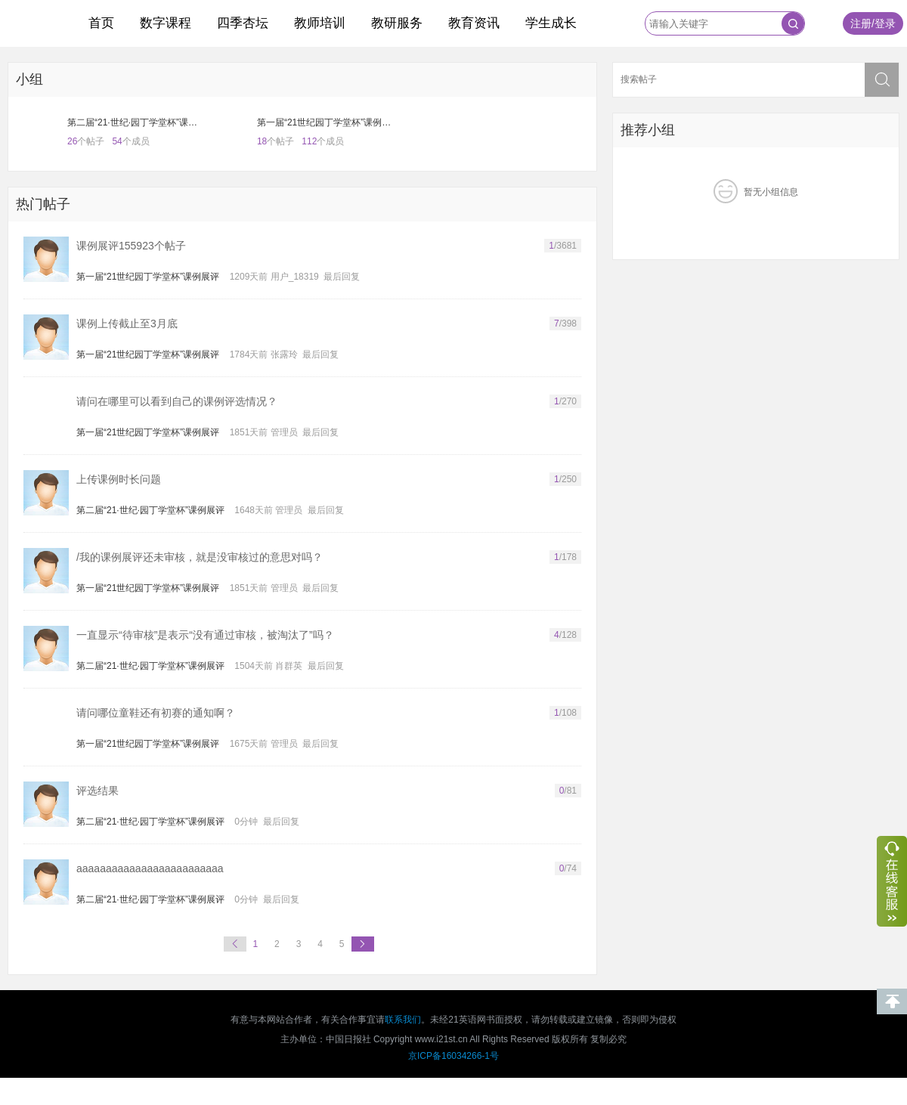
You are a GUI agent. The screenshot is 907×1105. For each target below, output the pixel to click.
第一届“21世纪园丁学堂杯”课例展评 (147, 276)
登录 (885, 23)
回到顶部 (892, 1001)
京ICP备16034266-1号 (453, 1056)
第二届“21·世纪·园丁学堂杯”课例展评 (150, 510)
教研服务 (397, 23)
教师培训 (319, 23)
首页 (101, 23)
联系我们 (403, 1019)
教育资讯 (474, 23)
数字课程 (165, 23)
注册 (860, 23)
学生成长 (551, 23)
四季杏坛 (242, 23)
